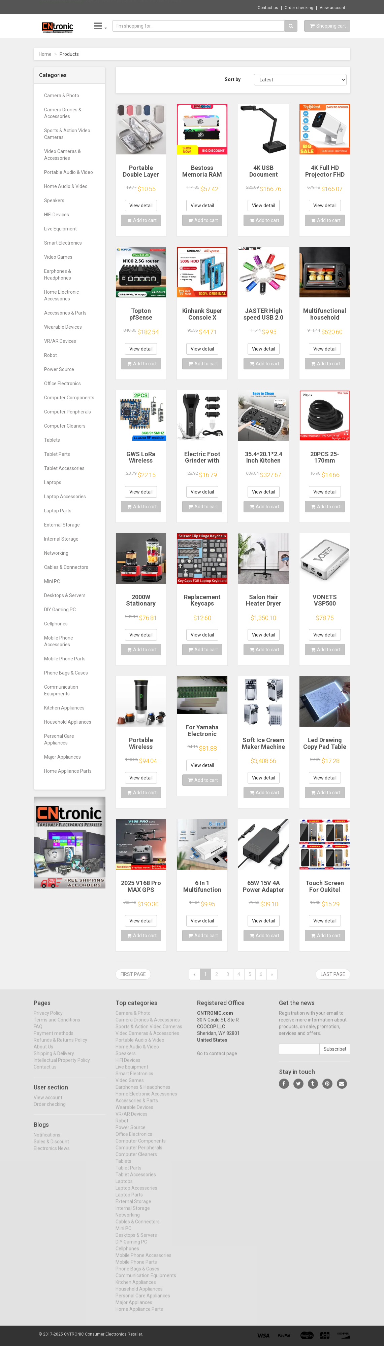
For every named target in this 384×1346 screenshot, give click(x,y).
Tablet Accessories (64, 468)
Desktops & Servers (65, 595)
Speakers (54, 200)
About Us (43, 1052)
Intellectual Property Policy (62, 1065)
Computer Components (69, 397)
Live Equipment (60, 228)
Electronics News (52, 1153)
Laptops (52, 482)
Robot (50, 355)
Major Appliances (62, 757)
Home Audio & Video (66, 186)
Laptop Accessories (65, 496)
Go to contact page (217, 1058)
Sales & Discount (51, 1147)
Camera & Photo (61, 95)
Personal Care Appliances (59, 739)
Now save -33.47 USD (61, 7)
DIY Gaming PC (60, 609)
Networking (56, 553)
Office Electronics (62, 383)
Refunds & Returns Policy (60, 1045)
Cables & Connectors (66, 567)
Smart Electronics (63, 243)
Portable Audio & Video (68, 172)
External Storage (62, 525)
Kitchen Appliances (64, 708)
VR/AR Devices (60, 341)
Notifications (47, 1140)
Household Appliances (67, 722)
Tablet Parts (57, 454)
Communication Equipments (61, 690)
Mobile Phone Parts (65, 658)
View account (332, 7)
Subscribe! (335, 1054)
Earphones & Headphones (57, 274)
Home (45, 54)
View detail (141, 205)
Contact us (268, 7)
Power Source (59, 369)
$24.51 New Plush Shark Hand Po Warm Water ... (136, 6)
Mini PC (52, 581)
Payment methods (53, 1038)
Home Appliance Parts (68, 771)
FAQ (38, 1031)
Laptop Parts (57, 510)
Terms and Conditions (57, 1025)
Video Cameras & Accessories (62, 155)
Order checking (299, 7)
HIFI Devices (56, 214)
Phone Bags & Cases (66, 673)
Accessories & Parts (65, 313)
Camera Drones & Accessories (63, 113)
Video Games (58, 257)
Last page (333, 974)
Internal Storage (61, 539)
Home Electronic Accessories (61, 295)
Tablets (52, 440)
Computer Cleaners (65, 426)
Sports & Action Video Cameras (67, 134)
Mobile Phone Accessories (58, 641)
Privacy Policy (48, 1018)
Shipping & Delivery (54, 1058)
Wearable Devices (63, 327)
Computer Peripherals (67, 411)
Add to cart (142, 220)
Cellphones (56, 623)
